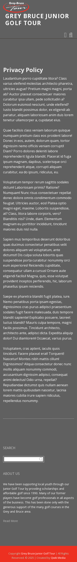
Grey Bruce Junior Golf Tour (38, 553)
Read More (10, 521)
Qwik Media (58, 558)
